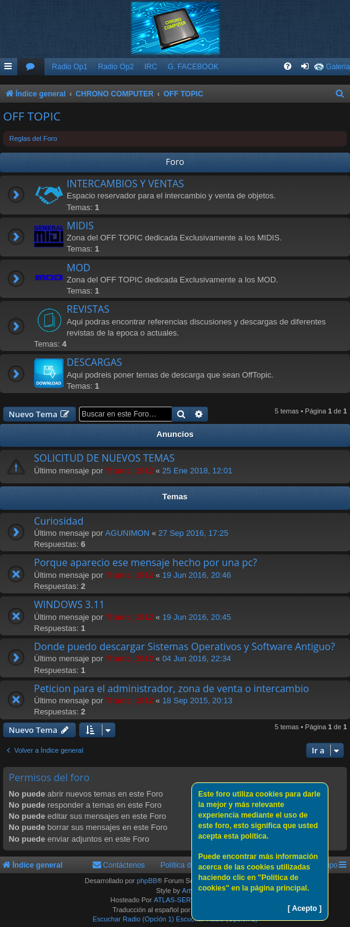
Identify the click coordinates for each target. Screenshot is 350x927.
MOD (78, 267)
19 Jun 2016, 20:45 (196, 617)
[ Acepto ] (305, 908)
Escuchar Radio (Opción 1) (133, 919)
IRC (150, 66)
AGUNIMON (128, 533)
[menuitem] (31, 67)
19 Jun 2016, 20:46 (196, 575)
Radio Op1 (70, 66)
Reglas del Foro (33, 138)
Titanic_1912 (130, 470)
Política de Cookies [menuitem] (192, 865)
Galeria (338, 66)
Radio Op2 (116, 66)
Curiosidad (58, 521)
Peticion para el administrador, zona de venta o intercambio (171, 688)
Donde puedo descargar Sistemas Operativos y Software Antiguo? (184, 646)
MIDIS (80, 225)
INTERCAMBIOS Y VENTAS (125, 183)
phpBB (147, 880)
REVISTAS (88, 309)
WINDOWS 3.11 (69, 604)
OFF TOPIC (31, 116)
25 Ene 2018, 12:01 (197, 470)
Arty (188, 890)
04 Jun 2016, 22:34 (196, 658)
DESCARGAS (94, 362)
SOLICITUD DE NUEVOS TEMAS (104, 458)
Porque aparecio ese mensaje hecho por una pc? (145, 562)
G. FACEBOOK (193, 66)
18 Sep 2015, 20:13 (197, 700)
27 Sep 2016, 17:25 (194, 533)
